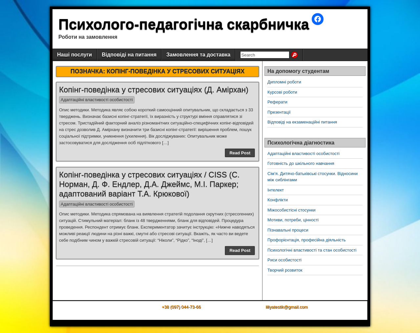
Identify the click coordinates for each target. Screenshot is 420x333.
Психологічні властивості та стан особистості (311, 250)
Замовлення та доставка (198, 54)
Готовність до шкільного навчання (300, 163)
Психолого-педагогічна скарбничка (183, 24)
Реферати (277, 102)
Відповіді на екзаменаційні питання (302, 122)
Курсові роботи (282, 92)
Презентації (279, 112)
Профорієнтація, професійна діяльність (306, 239)
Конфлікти (277, 199)
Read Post (239, 152)
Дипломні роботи (284, 81)
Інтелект (275, 190)
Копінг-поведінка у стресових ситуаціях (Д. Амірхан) (153, 89)
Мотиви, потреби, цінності (293, 219)
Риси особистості (284, 259)
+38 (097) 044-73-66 (181, 306)
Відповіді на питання (129, 54)
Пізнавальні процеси (287, 230)
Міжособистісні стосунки (291, 210)
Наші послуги (74, 54)
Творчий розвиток (284, 270)
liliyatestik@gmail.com (286, 306)
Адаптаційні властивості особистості (97, 99)
